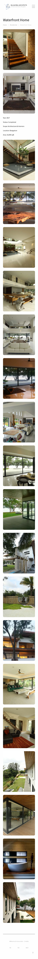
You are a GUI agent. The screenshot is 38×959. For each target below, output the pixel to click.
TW (18, 948)
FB (10, 948)
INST (27, 948)
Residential (13, 25)
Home (5, 25)
